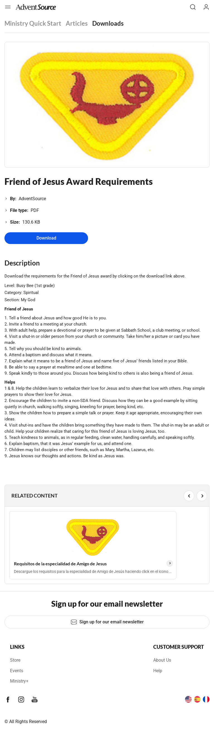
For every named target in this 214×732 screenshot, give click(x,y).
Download (46, 238)
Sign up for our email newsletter (107, 622)
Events (16, 670)
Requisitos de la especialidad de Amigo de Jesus (60, 563)
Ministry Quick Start (32, 23)
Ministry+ (19, 681)
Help (157, 670)
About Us (162, 660)
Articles (77, 23)
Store (15, 660)
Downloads (108, 23)
